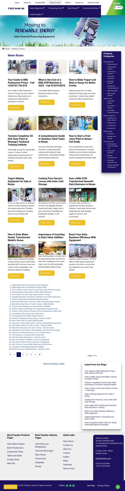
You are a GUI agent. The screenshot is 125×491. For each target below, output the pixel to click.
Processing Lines (109, 141)
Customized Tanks (15, 452)
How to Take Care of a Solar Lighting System (27, 320)
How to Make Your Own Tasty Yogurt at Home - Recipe (31, 294)
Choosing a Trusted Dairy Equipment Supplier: (28, 347)
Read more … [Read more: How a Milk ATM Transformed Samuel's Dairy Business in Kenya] (77, 223)
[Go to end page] (39, 354)
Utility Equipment (112, 90)
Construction (40, 459)
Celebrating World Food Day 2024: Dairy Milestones (30, 285)
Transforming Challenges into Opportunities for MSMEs (31, 306)
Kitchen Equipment (109, 115)
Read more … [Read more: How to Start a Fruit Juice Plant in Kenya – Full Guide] (77, 164)
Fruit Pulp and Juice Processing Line (112, 146)
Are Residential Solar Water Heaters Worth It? (28, 316)
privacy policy (103, 486)
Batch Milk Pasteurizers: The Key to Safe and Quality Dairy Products (36, 301)
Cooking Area (111, 125)
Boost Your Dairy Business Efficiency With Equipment (100, 412)
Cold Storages (108, 131)
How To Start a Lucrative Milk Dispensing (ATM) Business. (32, 344)
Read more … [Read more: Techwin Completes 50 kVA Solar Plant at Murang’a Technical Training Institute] (16, 166)
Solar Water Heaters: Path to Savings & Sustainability (30, 342)
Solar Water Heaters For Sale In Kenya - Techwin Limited (32, 325)
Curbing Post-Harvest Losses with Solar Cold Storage (101, 401)
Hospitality (39, 462)
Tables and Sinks (14, 456)
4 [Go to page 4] (31, 355)
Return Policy (69, 468)
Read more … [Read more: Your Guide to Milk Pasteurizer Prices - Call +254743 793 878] (16, 108)
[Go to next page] (35, 354)
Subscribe (67, 465)
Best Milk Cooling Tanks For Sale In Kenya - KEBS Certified (33, 304)
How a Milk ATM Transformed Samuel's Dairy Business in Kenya (100, 406)
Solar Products (108, 98)
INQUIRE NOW (10, 487)
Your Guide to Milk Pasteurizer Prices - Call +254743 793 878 (100, 372)
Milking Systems (112, 64)
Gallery (66, 457)
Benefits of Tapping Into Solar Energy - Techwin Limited (31, 318)
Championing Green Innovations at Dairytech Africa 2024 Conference (36, 297)
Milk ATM (11, 463)
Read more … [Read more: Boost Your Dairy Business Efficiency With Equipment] (77, 276)
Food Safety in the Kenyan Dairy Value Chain (28, 313)
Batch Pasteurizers (15, 448)
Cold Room (110, 133)
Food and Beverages (44, 451)
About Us (67, 449)
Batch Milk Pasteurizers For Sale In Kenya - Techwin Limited (33, 328)
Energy (38, 466)
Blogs (65, 461)
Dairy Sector (40, 455)
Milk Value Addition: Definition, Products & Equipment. (31, 339)
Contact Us (68, 445)
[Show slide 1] (64, 41)
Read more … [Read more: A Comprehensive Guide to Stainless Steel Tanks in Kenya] (47, 164)
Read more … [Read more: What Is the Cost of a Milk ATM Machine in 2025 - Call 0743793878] (47, 102)
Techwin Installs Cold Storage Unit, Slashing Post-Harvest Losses (35, 309)
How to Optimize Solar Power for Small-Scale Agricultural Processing (36, 290)
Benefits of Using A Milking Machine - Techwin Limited (31, 349)
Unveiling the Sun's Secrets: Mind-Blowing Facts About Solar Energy (36, 330)
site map (91, 486)
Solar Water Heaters (16, 444)
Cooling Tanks (13, 459)
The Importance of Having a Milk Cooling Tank (28, 335)
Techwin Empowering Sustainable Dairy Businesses (30, 299)
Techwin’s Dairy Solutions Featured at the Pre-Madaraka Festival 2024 (36, 311)
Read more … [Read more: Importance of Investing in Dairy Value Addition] (47, 273)
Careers (66, 453)
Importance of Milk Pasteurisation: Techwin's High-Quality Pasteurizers (36, 323)
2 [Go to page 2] (22, 355)
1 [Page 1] (18, 355)
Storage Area (111, 122)
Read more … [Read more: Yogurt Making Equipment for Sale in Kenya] (16, 220)
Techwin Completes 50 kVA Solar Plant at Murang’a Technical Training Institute (100, 383)
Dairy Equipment (109, 61)
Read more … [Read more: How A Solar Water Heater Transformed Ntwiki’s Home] (16, 276)
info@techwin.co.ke (103, 458)
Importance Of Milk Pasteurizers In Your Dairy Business (31, 332)
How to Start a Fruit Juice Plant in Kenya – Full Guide (101, 389)
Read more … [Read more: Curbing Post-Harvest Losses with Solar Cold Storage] (47, 223)
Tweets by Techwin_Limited (53, 364)
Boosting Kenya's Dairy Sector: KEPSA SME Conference (32, 292)
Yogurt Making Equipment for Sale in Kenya (99, 395)
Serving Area (111, 128)
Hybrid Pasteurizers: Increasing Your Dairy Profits (29, 287)
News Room (68, 441)
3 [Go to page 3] (27, 355)
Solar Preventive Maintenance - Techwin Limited (29, 337)
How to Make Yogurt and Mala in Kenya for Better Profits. (101, 378)
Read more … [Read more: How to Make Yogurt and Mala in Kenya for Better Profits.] (77, 105)
